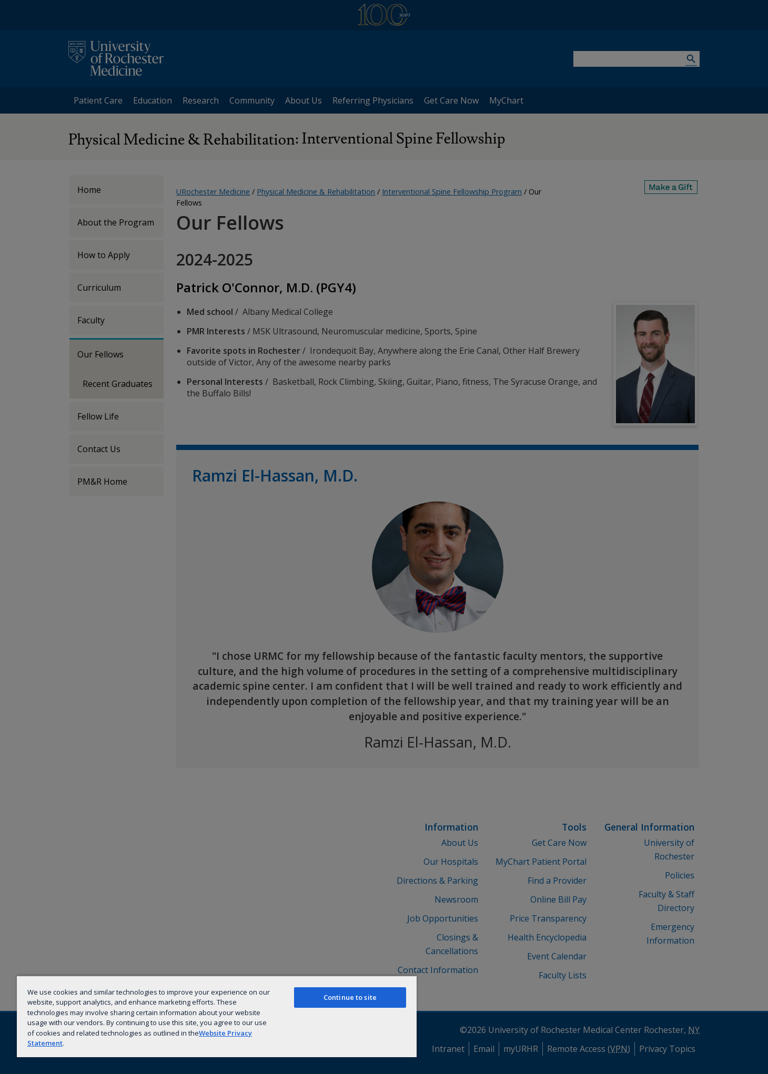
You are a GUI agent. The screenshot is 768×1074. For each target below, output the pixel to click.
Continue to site (350, 997)
